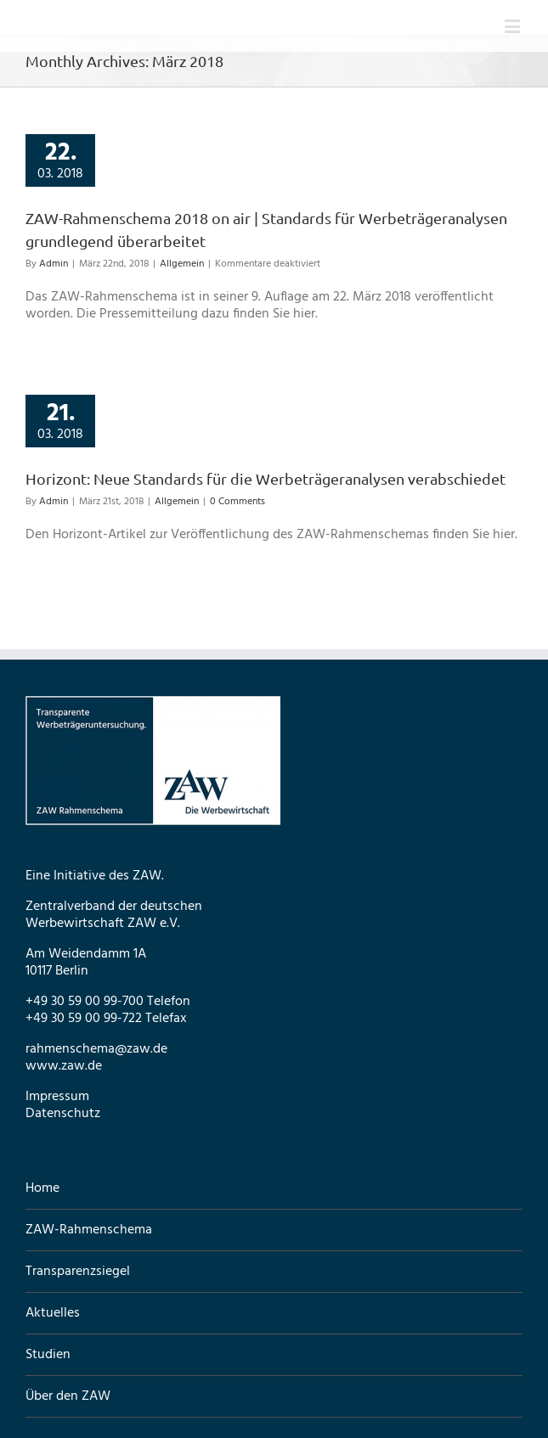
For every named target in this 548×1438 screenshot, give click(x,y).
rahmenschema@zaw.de (96, 1049)
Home (42, 1188)
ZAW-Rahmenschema (88, 1230)
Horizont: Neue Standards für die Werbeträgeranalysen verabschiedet (265, 478)
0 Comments (237, 501)
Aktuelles (52, 1313)
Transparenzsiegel (77, 1272)
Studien (48, 1355)
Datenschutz (62, 1114)
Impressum (57, 1097)
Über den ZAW (67, 1396)
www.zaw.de (63, 1066)
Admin (53, 264)
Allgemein (182, 264)
